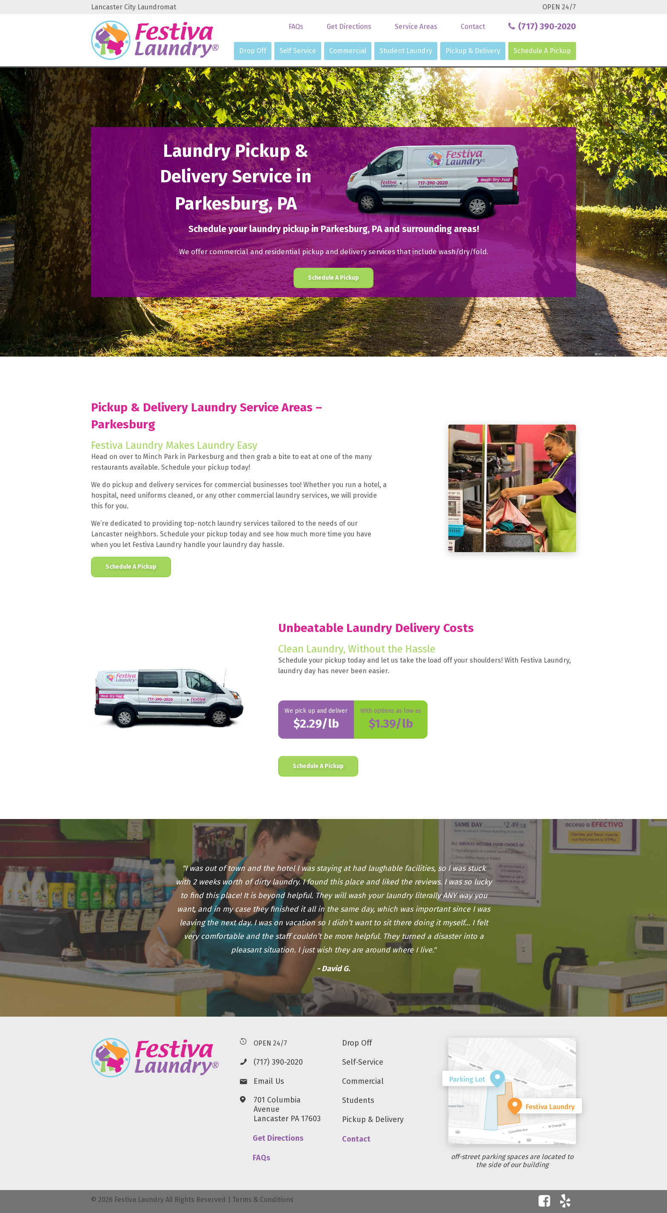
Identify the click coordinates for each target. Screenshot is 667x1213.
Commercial (347, 51)
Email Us (269, 1081)
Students (358, 1100)
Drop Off (252, 51)
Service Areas (416, 27)
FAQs (295, 27)
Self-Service (362, 1062)
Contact (473, 27)
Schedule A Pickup (542, 51)
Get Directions (349, 27)
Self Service (297, 51)
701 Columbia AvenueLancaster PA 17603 (287, 1109)
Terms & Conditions (263, 1200)
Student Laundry (405, 51)
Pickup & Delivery (472, 51)
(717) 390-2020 (278, 1062)
